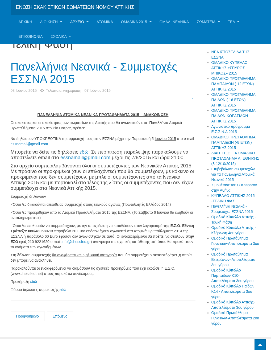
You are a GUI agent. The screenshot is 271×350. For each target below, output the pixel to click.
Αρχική (25, 22)
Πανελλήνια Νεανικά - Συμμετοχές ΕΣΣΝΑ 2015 (94, 72)
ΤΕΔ (233, 22)
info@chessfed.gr (76, 242)
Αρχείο (79, 22)
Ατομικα (105, 22)
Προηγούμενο (27, 316)
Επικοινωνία (31, 36)
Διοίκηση (51, 22)
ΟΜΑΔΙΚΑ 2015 (136, 22)
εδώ (84, 152)
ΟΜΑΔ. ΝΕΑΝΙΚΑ (174, 22)
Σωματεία (208, 22)
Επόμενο (60, 316)
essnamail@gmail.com (29, 144)
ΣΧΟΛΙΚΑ (61, 36)
